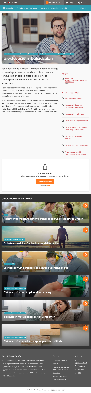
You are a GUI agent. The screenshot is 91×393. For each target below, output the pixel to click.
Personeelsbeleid (63, 54)
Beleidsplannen (32, 54)
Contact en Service (60, 360)
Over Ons (56, 373)
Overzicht (8, 8)
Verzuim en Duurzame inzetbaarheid (53, 8)
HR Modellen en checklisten (26, 8)
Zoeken (82, 2)
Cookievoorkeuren (59, 380)
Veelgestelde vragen (60, 376)
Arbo (71, 54)
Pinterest (81, 369)
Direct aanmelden (45, 182)
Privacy (55, 364)
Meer (82, 8)
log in (48, 185)
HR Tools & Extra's (54, 2)
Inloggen (70, 2)
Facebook (81, 366)
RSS (79, 373)
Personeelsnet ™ (38, 361)
